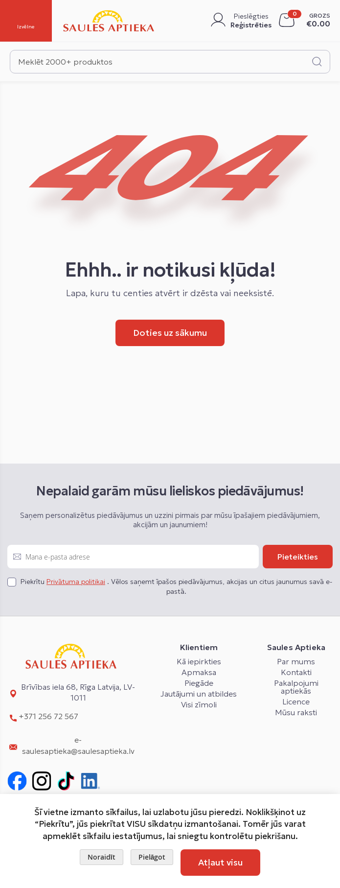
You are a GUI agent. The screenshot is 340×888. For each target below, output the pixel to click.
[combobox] (170, 61)
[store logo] (108, 21)
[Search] (317, 62)
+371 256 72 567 (48, 716)
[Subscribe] (298, 556)
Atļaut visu (220, 862)
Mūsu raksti (296, 712)
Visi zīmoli (199, 704)
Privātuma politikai (75, 581)
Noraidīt (101, 857)
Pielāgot (152, 857)
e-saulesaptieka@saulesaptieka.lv (78, 745)
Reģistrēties (251, 25)
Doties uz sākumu (170, 332)
